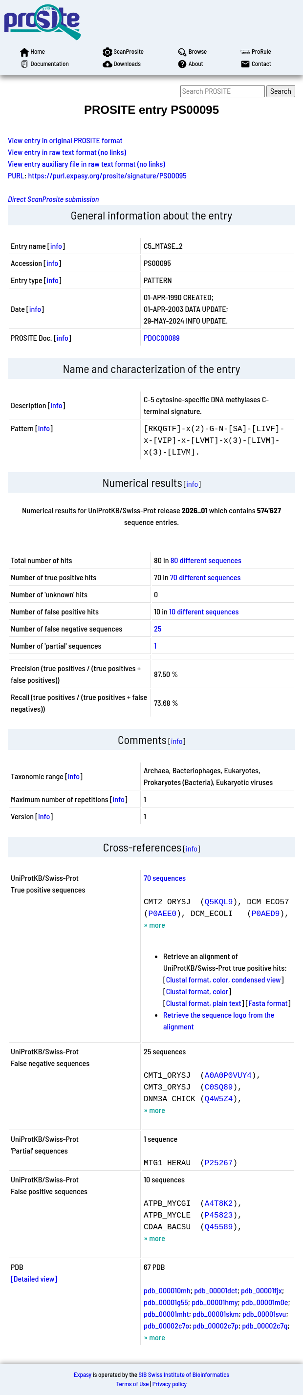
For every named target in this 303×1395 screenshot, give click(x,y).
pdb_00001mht (166, 1313)
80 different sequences (206, 560)
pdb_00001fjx (261, 1290)
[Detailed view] (34, 1278)
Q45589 (219, 1226)
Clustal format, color (197, 991)
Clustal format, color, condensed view (223, 979)
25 (157, 628)
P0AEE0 (163, 913)
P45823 (219, 1214)
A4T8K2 (219, 1203)
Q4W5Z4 (219, 1098)
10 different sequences (204, 611)
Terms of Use (132, 1384)
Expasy (82, 1374)
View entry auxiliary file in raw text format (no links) (86, 163)
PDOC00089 (162, 337)
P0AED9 (266, 913)
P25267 (219, 1162)
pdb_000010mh (167, 1290)
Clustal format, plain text (203, 1002)
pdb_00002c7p (215, 1325)
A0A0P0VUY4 (228, 1074)
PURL (16, 175)
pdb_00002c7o (166, 1325)
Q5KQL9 (219, 901)
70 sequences (165, 877)
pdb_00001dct (216, 1290)
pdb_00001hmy (215, 1302)
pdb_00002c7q (264, 1325)
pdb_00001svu (264, 1313)
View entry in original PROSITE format (65, 140)
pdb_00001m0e (264, 1302)
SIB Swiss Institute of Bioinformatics (184, 1374)
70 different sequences (205, 577)
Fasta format (267, 1002)
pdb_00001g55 (166, 1302)
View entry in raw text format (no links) (67, 151)
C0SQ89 (219, 1086)
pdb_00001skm (215, 1313)
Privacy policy (169, 1384)
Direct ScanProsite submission (53, 198)
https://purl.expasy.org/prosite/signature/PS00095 (107, 175)
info (56, 245)
